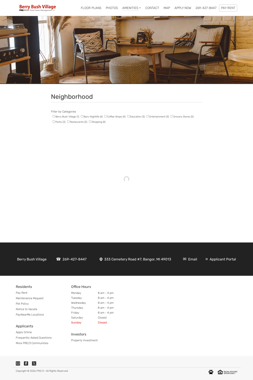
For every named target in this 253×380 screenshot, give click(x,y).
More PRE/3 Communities (32, 343)
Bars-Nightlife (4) (93, 116)
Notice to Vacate (26, 309)
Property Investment (84, 340)
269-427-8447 (74, 259)
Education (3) (137, 116)
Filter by (56, 111)
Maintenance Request (30, 298)
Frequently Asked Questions (34, 337)
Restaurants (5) (78, 121)
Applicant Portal (223, 259)
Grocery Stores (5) (183, 116)
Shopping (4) (98, 121)
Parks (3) (60, 121)
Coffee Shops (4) (116, 116)
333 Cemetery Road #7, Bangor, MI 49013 (137, 259)
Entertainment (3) (159, 116)
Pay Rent (21, 292)
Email (192, 259)
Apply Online (24, 332)
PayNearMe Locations (30, 314)
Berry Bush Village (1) (67, 116)
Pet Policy (22, 303)
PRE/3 (40, 370)
